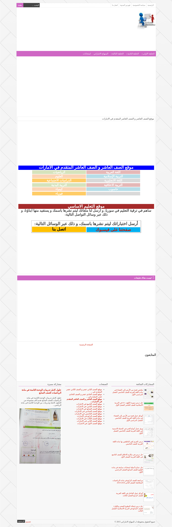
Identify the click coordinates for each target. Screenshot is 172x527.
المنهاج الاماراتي (100, 54)
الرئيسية (151, 5)
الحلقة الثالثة (117, 54)
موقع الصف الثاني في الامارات (89, 421)
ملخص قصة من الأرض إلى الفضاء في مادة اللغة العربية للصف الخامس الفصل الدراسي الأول (127, 392)
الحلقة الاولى (148, 54)
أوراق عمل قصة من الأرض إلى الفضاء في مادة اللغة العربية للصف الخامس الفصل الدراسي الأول (128, 418)
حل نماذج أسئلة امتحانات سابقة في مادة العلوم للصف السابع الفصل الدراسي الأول (127, 469)
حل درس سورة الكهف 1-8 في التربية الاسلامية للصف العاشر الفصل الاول (128, 404)
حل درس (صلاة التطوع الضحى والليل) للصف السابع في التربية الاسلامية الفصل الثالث (127, 508)
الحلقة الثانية (133, 54)
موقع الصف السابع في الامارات (89, 409)
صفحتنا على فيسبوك (113, 229)
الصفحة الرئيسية (86, 345)
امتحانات (87, 54)
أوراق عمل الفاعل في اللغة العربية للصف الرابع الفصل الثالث (129, 494)
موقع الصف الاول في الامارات (89, 423)
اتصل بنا (115, 5)
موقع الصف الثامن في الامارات (89, 406)
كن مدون (21, 521)
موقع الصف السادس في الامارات (88, 411)
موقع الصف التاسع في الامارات (89, 404)
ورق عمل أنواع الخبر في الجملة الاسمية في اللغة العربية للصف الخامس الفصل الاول (127, 431)
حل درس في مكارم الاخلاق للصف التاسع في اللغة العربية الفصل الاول (127, 455)
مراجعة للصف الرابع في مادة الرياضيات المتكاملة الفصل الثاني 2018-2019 (127, 481)
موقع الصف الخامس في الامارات (88, 414)
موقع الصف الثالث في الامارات (89, 419)
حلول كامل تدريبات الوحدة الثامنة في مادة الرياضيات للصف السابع (41, 391)
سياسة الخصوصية (139, 5)
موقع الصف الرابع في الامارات (89, 416)
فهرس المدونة (125, 5)
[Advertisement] (69, 31)
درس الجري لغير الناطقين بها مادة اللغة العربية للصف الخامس (128, 442)
